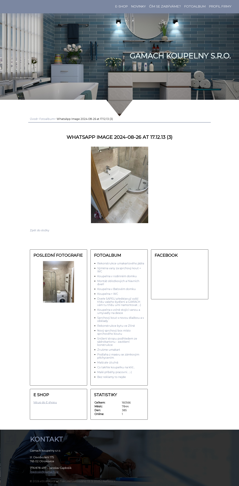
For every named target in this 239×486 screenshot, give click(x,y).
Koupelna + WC (107, 293)
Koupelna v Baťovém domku (116, 289)
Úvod (33, 119)
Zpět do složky (39, 230)
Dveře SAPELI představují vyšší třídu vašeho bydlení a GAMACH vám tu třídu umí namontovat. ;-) (119, 302)
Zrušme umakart (108, 349)
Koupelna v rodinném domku (117, 276)
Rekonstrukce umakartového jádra (120, 263)
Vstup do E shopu (45, 402)
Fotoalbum (195, 6)
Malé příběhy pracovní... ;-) (114, 372)
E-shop (121, 6)
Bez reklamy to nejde (111, 377)
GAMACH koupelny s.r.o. (180, 55)
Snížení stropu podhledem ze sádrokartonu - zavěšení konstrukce (117, 342)
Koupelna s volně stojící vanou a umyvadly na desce (118, 311)
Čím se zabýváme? (165, 6)
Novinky (138, 6)
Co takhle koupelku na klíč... (116, 367)
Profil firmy (220, 6)
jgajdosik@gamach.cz (44, 472)
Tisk (62, 481)
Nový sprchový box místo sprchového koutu (114, 332)
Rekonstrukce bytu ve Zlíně (116, 325)
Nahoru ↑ (109, 481)
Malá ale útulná (107, 362)
